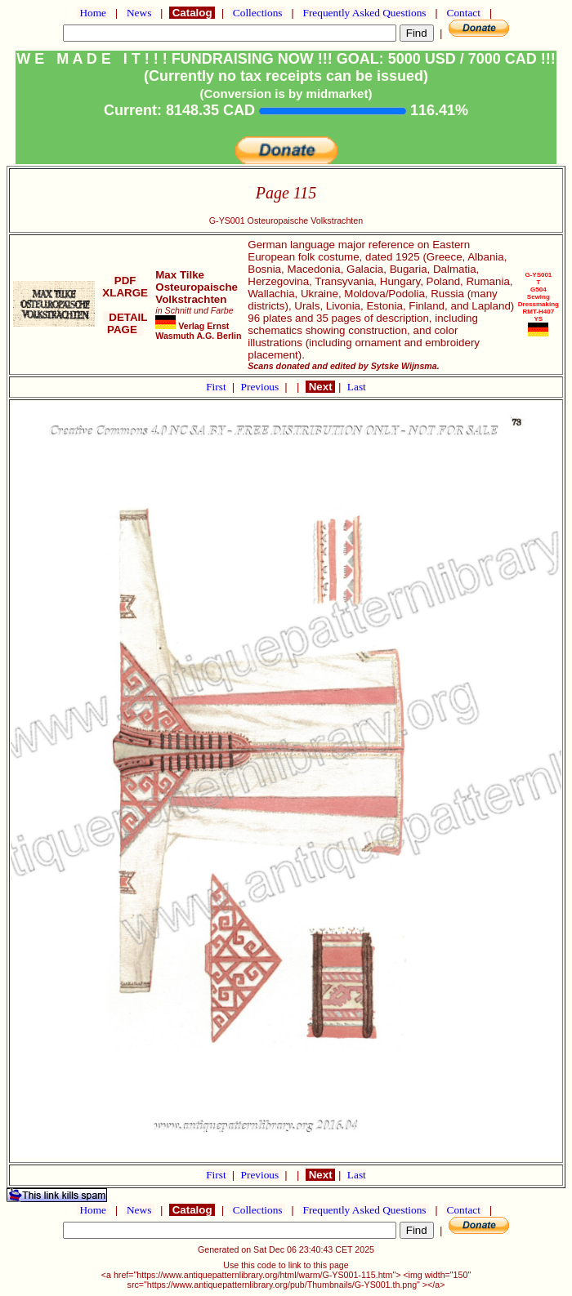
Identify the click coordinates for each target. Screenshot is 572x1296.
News (139, 13)
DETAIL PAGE (125, 323)
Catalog (192, 13)
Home (93, 13)
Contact (463, 13)
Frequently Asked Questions (364, 13)
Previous (261, 387)
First (217, 387)
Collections (257, 13)
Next (320, 387)
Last (356, 387)
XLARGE (125, 293)
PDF (125, 280)
